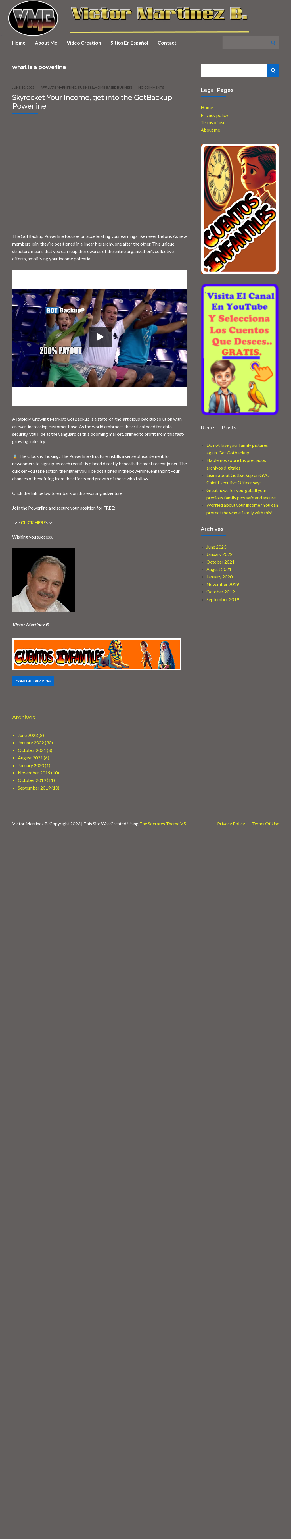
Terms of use (213, 122)
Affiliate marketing (58, 87)
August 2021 (218, 569)
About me (46, 43)
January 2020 (219, 576)
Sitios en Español (129, 43)
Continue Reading (33, 681)
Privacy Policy (231, 823)
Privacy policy (214, 115)
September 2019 (222, 599)
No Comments (151, 87)
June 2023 (216, 546)
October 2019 (220, 591)
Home (19, 43)
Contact (167, 43)
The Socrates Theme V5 (162, 823)
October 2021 (220, 561)
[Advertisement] (53, 171)
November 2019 (222, 584)
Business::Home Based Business (105, 87)
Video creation (84, 43)
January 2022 (219, 554)
